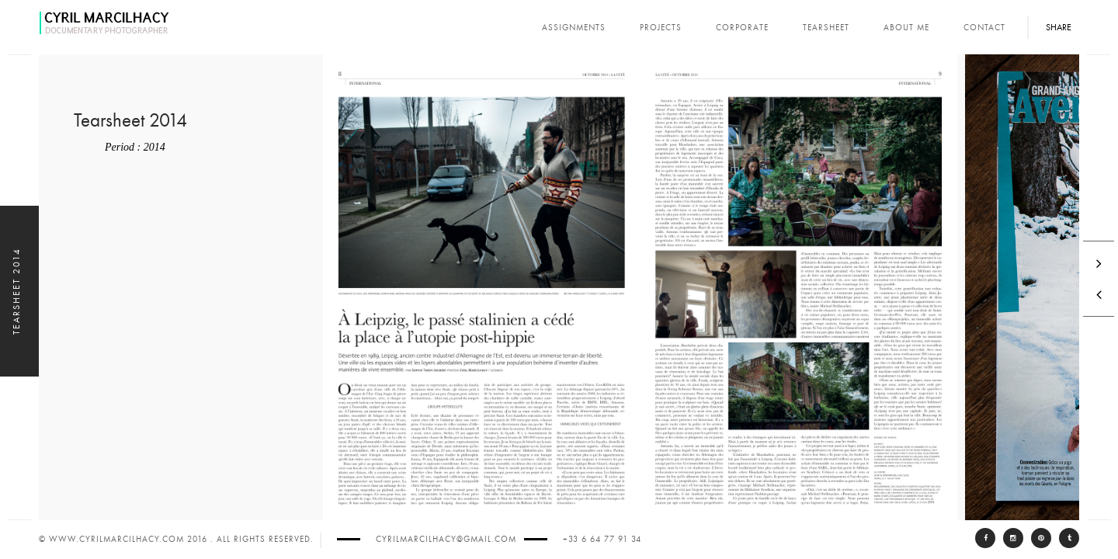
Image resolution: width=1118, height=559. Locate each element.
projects (661, 28)
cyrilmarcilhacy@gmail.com (446, 539)
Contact (984, 28)
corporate (742, 28)
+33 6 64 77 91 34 (602, 539)
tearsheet (826, 28)
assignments (574, 28)
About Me (906, 28)
